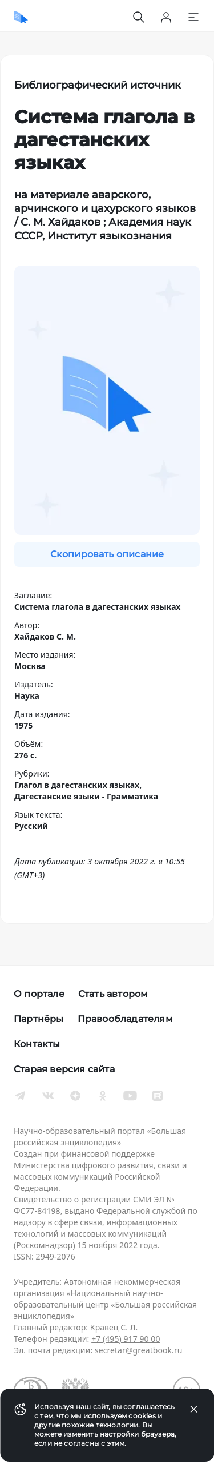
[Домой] (21, 17)
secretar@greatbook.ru (139, 1350)
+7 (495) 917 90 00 (125, 1338)
